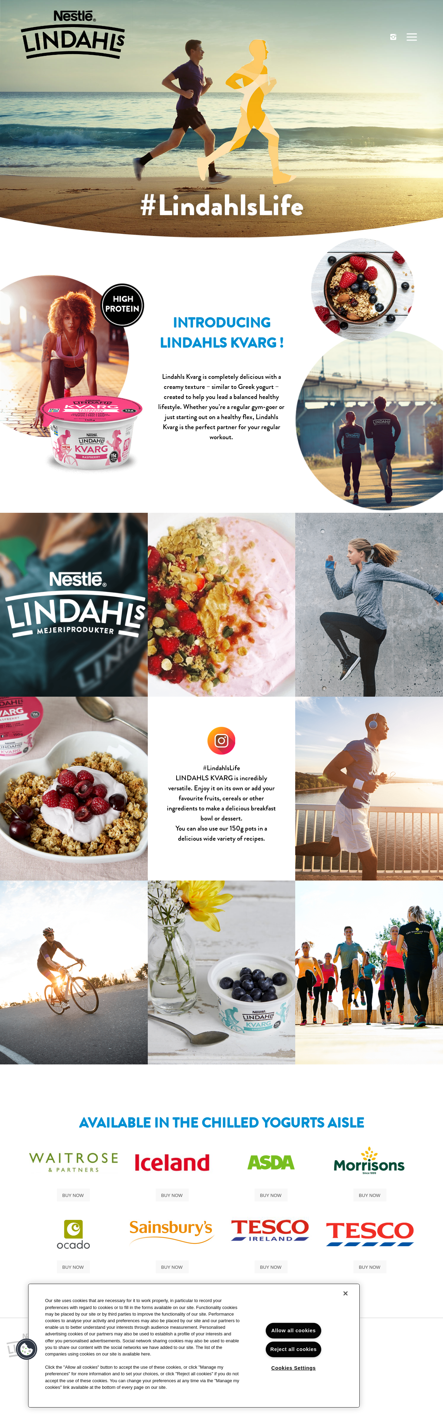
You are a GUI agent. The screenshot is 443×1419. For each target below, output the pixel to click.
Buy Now (73, 1195)
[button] (27, 1349)
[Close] (345, 1293)
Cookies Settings (293, 1368)
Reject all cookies (293, 1349)
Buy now (370, 1267)
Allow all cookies (293, 1330)
